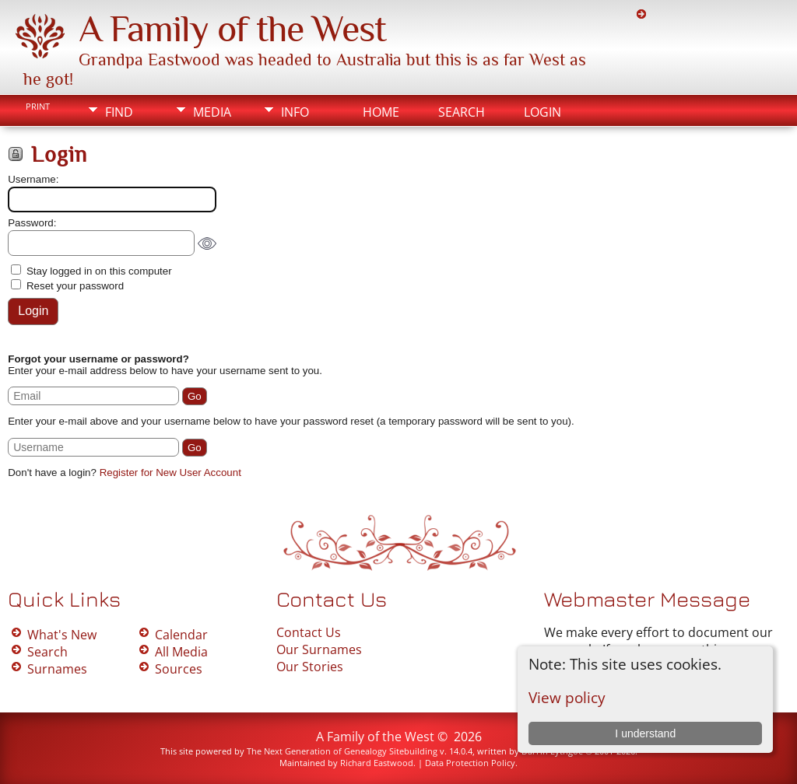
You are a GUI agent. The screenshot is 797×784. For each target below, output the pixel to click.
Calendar (181, 634)
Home (381, 112)
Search (461, 112)
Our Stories (309, 666)
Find (119, 112)
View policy (567, 697)
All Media (181, 651)
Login (542, 112)
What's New (62, 634)
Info (295, 112)
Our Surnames (319, 649)
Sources (178, 668)
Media (212, 112)
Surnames (57, 668)
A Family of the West (232, 29)
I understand (645, 733)
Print (38, 106)
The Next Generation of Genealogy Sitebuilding (342, 751)
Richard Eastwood (376, 762)
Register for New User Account (170, 472)
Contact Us (308, 632)
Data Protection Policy (470, 762)
